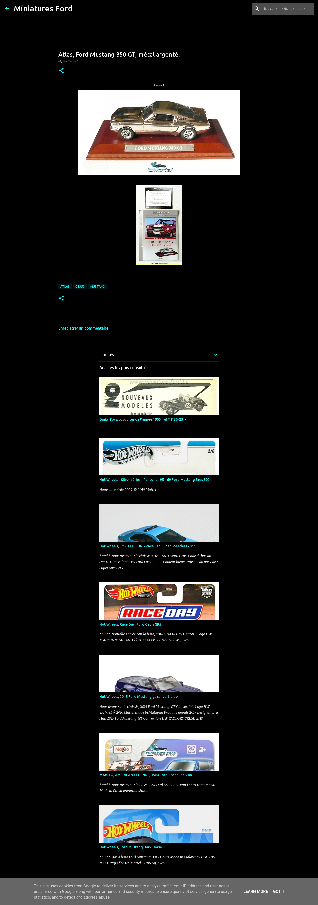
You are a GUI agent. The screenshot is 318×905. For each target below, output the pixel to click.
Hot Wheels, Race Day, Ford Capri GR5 (130, 624)
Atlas (65, 286)
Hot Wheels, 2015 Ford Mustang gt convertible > (138, 697)
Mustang (97, 286)
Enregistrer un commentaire (83, 328)
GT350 (80, 286)
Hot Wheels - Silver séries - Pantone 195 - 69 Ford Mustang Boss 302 (154, 480)
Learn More (255, 891)
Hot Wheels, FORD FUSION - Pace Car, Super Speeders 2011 (147, 546)
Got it (279, 891)
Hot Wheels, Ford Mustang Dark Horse (130, 847)
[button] (61, 71)
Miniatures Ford (43, 8)
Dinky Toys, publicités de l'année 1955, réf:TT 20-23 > (142, 419)
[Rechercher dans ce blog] (288, 9)
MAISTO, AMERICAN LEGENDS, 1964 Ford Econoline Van (145, 775)
